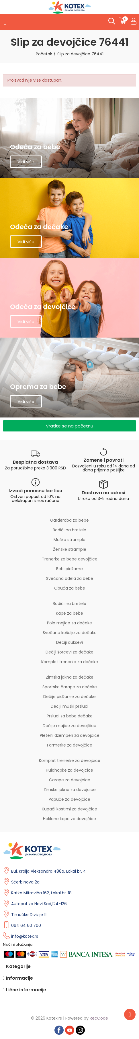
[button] (69, 425)
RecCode (99, 1018)
